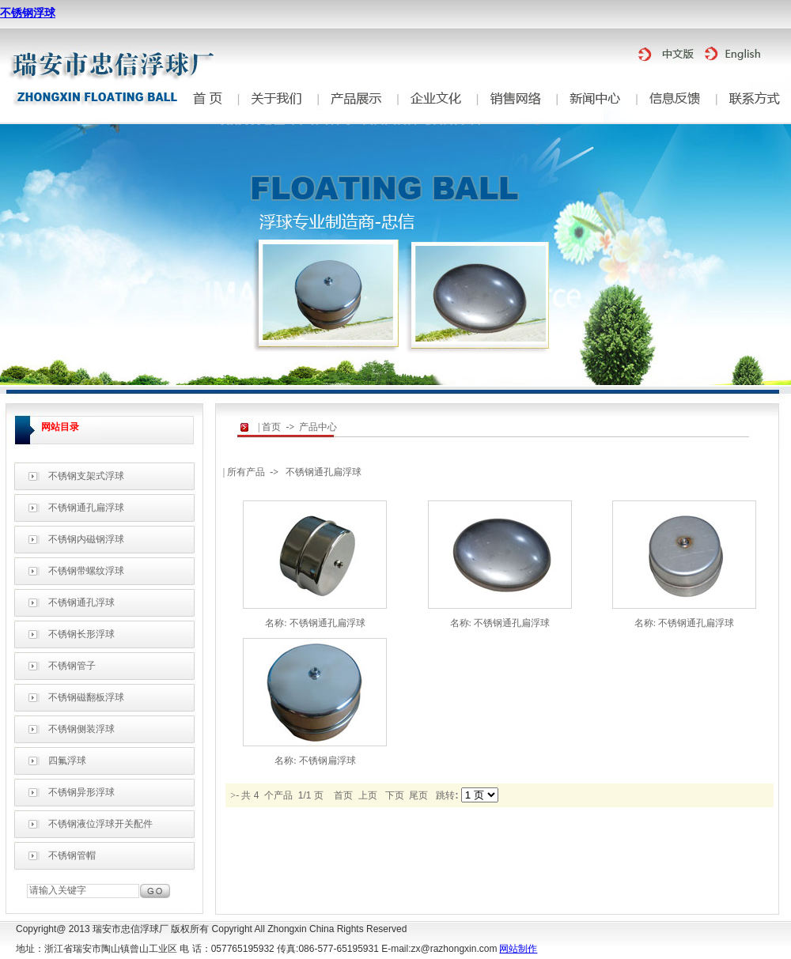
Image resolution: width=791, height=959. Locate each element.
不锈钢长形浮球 (81, 634)
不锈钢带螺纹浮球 (86, 570)
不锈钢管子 (72, 665)
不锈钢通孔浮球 (81, 602)
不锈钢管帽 (72, 855)
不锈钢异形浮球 (81, 792)
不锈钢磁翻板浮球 (86, 697)
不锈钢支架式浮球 (86, 475)
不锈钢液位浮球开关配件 (100, 823)
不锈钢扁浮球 (327, 760)
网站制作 (518, 948)
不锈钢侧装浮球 (81, 728)
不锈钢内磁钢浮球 (86, 539)
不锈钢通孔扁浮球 (86, 507)
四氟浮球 (67, 760)
